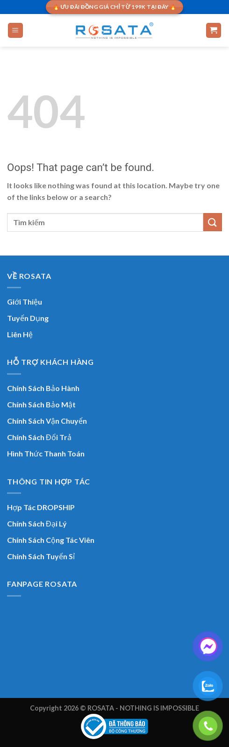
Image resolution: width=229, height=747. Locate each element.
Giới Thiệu (24, 301)
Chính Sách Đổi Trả (39, 437)
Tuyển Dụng (28, 317)
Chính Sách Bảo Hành (43, 388)
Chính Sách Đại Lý (37, 523)
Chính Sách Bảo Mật (41, 404)
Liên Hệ (20, 334)
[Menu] (15, 30)
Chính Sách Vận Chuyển (47, 420)
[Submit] (212, 222)
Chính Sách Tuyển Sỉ (41, 556)
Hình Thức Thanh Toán (46, 453)
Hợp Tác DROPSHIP (41, 507)
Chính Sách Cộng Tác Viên (50, 539)
